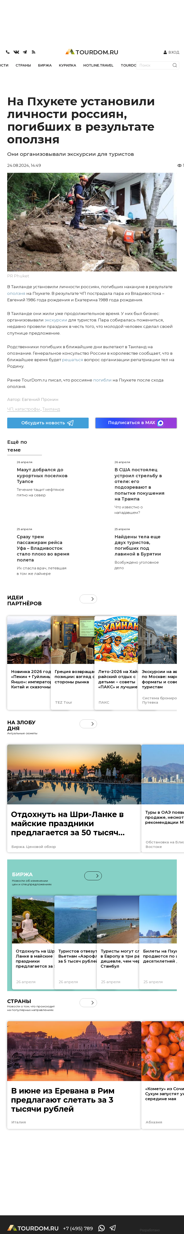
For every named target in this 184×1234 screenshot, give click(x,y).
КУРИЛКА (67, 65)
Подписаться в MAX (136, 423)
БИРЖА (45, 65)
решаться (72, 359)
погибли (102, 380)
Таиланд (51, 409)
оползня (16, 293)
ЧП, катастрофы (23, 409)
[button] (92, 599)
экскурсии (56, 320)
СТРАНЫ (23, 65)
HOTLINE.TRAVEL (98, 65)
